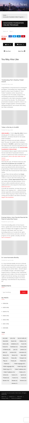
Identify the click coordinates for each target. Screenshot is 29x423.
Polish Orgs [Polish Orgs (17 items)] (7, 369)
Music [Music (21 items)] (5, 358)
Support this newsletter (7, 197)
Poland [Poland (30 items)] (23, 361)
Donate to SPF (5, 160)
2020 (4, 328)
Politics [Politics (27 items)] (22, 372)
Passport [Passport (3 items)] (23, 358)
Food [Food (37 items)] (5, 346)
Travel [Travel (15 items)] (15, 377)
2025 (4, 307)
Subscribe (19, 396)
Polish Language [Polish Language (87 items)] (19, 363)
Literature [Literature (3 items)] (22, 352)
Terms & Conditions (16, 398)
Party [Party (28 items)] (14, 358)
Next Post (21, 51)
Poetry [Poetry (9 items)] (13, 361)
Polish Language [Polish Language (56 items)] (8, 366)
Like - (8, 44)
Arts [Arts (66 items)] (5, 338)
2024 (4, 311)
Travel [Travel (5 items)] (23, 377)
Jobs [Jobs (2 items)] (5, 352)
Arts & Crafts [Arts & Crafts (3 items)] (22, 338)
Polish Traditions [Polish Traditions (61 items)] (20, 369)
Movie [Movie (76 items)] (6, 355)
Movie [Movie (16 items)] (14, 355)
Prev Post (8, 51)
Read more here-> (6, 186)
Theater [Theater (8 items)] (6, 377)
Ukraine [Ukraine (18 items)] (6, 380)
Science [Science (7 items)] (14, 375)
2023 (4, 315)
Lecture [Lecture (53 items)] (13, 352)
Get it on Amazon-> (6, 237)
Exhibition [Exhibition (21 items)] (14, 344)
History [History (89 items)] (23, 346)
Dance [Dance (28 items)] (5, 344)
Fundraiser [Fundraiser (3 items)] (13, 346)
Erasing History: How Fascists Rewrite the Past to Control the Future (14, 218)
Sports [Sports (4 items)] (23, 375)
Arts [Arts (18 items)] (12, 338)
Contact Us (11, 396)
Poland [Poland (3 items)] (6, 363)
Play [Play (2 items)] (5, 361)
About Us (3, 396)
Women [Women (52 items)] (23, 380)
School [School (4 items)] (5, 375)
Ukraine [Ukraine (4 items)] (14, 380)
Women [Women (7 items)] (14, 383)
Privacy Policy (4, 398)
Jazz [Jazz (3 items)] (15, 349)
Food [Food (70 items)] (23, 344)
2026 (4, 303)
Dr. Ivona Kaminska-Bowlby (10, 257)
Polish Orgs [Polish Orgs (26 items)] (22, 366)
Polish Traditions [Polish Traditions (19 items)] (9, 372)
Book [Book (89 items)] (5, 341)
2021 (4, 323)
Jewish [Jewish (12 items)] (23, 349)
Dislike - (20, 44)
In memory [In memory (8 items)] (6, 349)
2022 (4, 319)
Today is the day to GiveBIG (10, 127)
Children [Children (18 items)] (23, 341)
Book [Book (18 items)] (13, 341)
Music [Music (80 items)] (23, 355)
